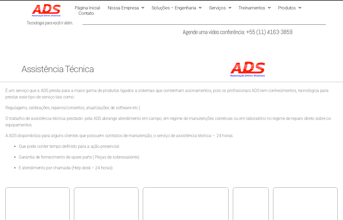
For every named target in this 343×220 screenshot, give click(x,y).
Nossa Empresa (126, 7)
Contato (86, 13)
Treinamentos (254, 7)
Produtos (289, 7)
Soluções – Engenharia (177, 7)
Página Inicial (87, 7)
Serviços (220, 7)
